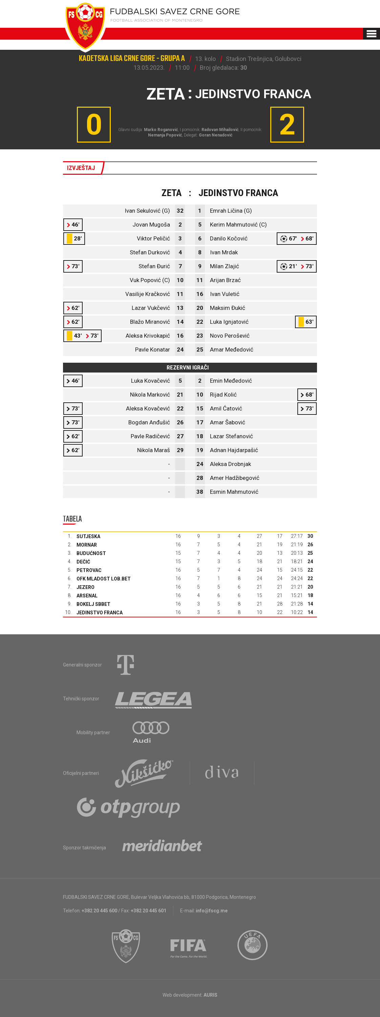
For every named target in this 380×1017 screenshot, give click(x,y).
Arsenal (87, 595)
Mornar (87, 545)
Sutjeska (88, 536)
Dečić (83, 562)
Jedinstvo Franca (100, 612)
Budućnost (91, 553)
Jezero (85, 587)
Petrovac (89, 570)
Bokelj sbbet (93, 604)
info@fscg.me (212, 910)
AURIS (210, 995)
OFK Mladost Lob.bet (104, 578)
